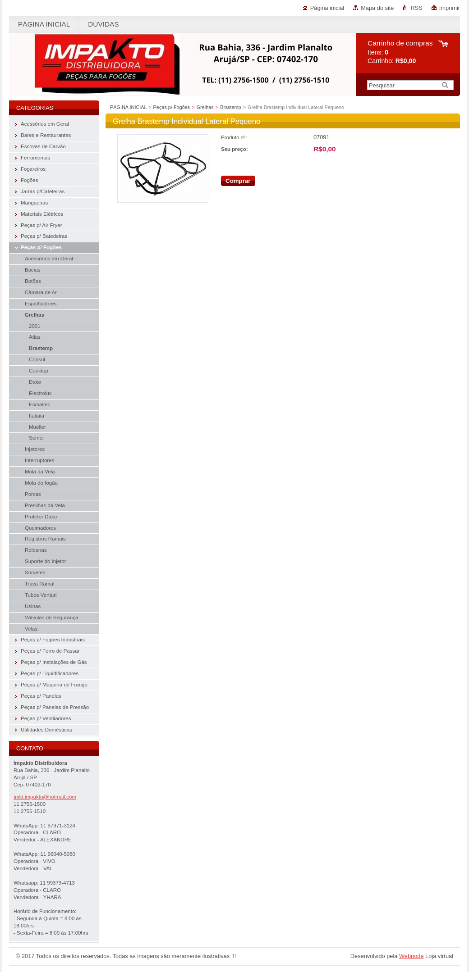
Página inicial (327, 8)
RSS (416, 8)
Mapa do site (377, 8)
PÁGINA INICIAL (128, 107)
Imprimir (449, 8)
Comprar (238, 180)
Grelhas (205, 107)
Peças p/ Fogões (171, 107)
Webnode (411, 956)
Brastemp (230, 107)
